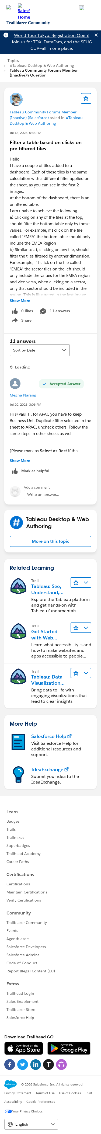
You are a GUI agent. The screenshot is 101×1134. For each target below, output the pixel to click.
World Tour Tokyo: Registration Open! (51, 35)
